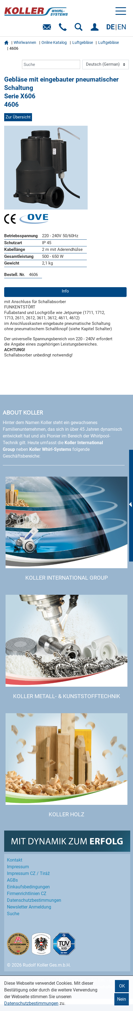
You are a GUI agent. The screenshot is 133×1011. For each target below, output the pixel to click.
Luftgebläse (82, 42)
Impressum (18, 866)
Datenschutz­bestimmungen (34, 900)
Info (65, 291)
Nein (121, 999)
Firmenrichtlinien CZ (26, 893)
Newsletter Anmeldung (29, 907)
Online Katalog (54, 42)
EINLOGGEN (96, 29)
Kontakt (14, 860)
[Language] (105, 64)
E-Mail (48, 29)
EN (121, 27)
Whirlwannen (25, 42)
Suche (13, 913)
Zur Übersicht (18, 117)
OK (122, 986)
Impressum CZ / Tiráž (28, 873)
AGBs (12, 880)
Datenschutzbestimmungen (31, 1003)
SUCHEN (80, 29)
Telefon (64, 29)
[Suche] (51, 64)
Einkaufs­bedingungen (28, 886)
